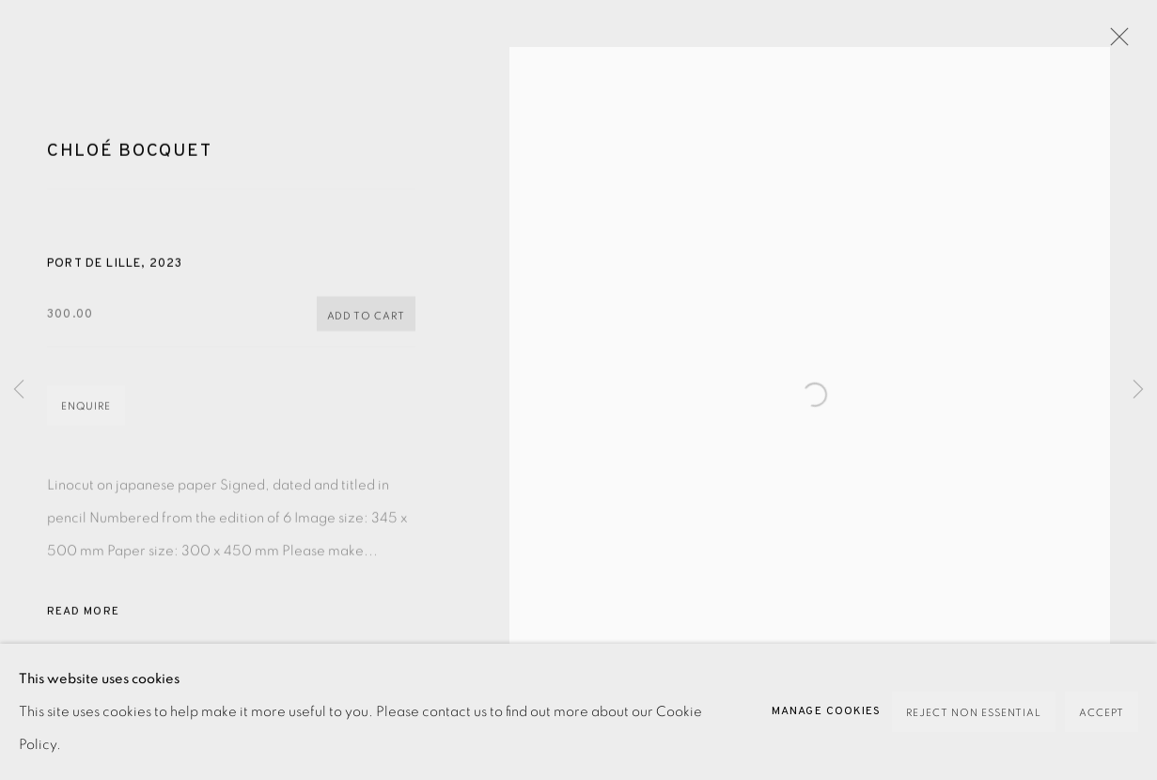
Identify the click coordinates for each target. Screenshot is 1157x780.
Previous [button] (19, 390)
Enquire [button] (86, 416)
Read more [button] (83, 621)
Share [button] (82, 699)
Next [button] (1138, 390)
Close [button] (1115, 42)
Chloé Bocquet (129, 160)
